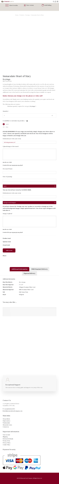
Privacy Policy (6, 442)
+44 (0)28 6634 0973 (9, 409)
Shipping (5, 436)
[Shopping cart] (55, 1)
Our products (6, 419)
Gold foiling (47, 5)
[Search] (53, 1)
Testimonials (6, 423)
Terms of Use (6, 441)
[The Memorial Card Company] (9, 1)
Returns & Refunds (8, 439)
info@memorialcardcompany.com (13, 411)
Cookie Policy (6, 444)
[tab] (19, 269)
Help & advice (6, 421)
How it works (13, 5)
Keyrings (27, 15)
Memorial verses (7, 425)
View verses (30, 5)
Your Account (6, 435)
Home (16, 15)
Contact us (6, 427)
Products (22, 15)
